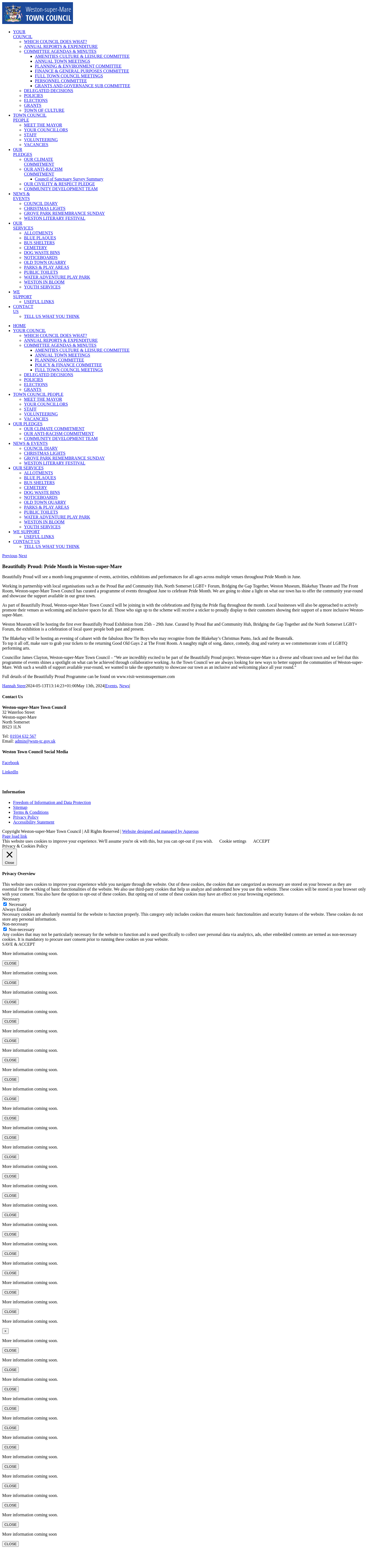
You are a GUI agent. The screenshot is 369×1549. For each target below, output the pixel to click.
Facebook (10, 762)
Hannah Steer (14, 685)
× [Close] (5, 1331)
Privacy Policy (26, 817)
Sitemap (20, 807)
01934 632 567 (23, 736)
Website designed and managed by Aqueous (160, 831)
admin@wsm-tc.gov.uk (35, 741)
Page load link (14, 836)
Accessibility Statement (33, 822)
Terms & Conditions (30, 812)
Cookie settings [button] (232, 841)
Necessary (18, 904)
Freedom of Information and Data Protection (52, 802)
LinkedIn (10, 772)
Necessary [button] (11, 899)
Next (23, 555)
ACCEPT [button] (261, 841)
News (124, 685)
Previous (9, 555)
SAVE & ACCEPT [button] (18, 944)
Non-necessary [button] (15, 924)
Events (111, 685)
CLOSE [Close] (10, 963)
